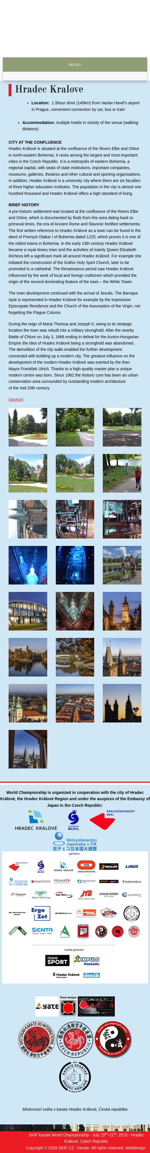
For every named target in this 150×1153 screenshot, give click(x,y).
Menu (75, 65)
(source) (16, 399)
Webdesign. (136, 1148)
